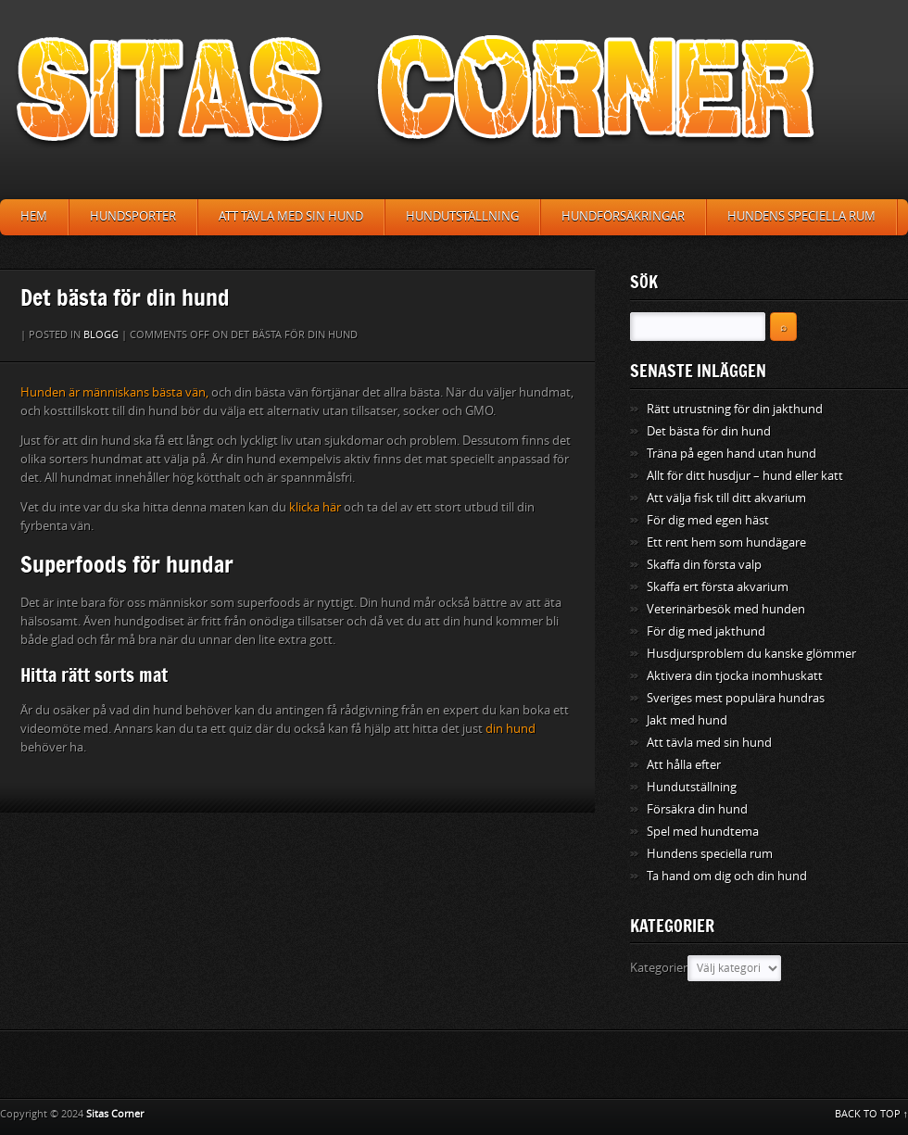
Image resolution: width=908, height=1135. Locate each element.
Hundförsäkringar (623, 216)
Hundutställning (462, 216)
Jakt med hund (687, 720)
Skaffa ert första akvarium (717, 587)
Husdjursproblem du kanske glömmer (751, 654)
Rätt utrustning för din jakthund (735, 409)
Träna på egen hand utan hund (731, 453)
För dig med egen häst (708, 520)
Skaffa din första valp (704, 565)
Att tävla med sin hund (291, 216)
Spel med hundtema (703, 832)
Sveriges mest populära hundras (736, 698)
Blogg (101, 335)
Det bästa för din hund (709, 431)
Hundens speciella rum (801, 216)
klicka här (315, 507)
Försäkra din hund (697, 809)
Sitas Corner (115, 1114)
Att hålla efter (684, 765)
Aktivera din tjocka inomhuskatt (735, 676)
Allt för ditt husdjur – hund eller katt (745, 476)
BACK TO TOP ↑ (872, 1114)
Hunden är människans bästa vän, (114, 392)
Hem (33, 216)
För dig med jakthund (706, 631)
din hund (511, 729)
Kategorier (658, 968)
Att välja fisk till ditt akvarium (726, 498)
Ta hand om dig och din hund (727, 876)
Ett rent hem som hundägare (726, 542)
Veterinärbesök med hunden (726, 609)
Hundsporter (133, 216)
